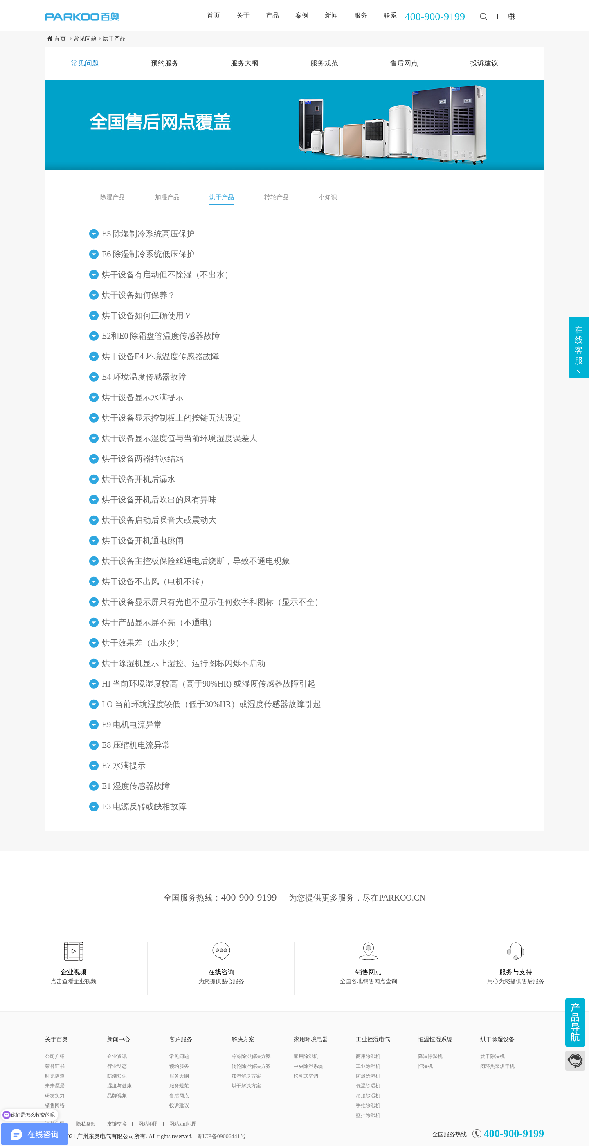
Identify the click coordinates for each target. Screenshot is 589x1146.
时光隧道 (55, 1076)
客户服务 (180, 1039)
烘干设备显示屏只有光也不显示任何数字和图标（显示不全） (212, 601)
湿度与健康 (119, 1086)
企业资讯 (117, 1056)
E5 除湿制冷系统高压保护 (148, 233)
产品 (272, 15)
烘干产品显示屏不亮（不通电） (159, 622)
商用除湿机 (368, 1056)
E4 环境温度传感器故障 (144, 376)
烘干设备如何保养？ (138, 294)
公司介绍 (55, 1056)
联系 (390, 15)
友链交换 (120, 1124)
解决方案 (243, 1039)
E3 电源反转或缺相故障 (144, 806)
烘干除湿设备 (497, 1039)
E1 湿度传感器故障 (136, 785)
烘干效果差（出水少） (143, 642)
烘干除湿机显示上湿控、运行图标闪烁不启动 (183, 663)
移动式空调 (306, 1076)
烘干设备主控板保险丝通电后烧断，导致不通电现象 (196, 560)
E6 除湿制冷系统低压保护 (148, 254)
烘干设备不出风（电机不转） (155, 581)
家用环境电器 (311, 1039)
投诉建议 (484, 63)
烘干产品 (114, 39)
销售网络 (55, 1105)
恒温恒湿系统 (435, 1039)
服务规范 (324, 63)
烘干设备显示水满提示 (143, 397)
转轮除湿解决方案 (251, 1066)
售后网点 (404, 63)
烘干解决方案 (246, 1086)
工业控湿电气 (373, 1039)
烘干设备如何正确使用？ (147, 315)
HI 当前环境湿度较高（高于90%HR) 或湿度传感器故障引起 (208, 683)
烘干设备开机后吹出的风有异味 (159, 499)
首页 (213, 15)
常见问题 (85, 39)
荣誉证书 (55, 1066)
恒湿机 (425, 1066)
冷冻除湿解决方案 (251, 1056)
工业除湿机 (368, 1066)
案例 (301, 15)
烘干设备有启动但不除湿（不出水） (167, 274)
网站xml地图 (183, 1124)
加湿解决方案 (246, 1076)
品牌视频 (117, 1096)
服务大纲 (245, 63)
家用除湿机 (306, 1056)
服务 (360, 15)
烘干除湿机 (492, 1056)
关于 (243, 15)
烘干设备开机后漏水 (138, 479)
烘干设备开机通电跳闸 (143, 540)
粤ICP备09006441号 (221, 1136)
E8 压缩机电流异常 (136, 745)
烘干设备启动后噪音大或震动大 (159, 520)
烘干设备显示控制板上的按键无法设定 (171, 417)
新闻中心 (118, 1039)
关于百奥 (56, 1039)
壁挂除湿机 (368, 1115)
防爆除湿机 (368, 1076)
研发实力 (55, 1096)
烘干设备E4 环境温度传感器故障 (160, 356)
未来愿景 (55, 1086)
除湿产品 (112, 197)
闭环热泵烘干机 (497, 1066)
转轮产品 (276, 197)
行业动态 (117, 1066)
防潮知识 (117, 1076)
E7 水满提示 (124, 765)
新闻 (331, 15)
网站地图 (151, 1124)
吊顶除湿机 (368, 1096)
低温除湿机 (368, 1086)
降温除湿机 (430, 1056)
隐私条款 (88, 1124)
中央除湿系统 (308, 1066)
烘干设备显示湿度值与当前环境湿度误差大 (179, 438)
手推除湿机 (368, 1105)
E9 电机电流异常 (132, 724)
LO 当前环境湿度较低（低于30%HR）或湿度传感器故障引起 (211, 704)
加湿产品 (167, 197)
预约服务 (165, 63)
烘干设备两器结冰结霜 (143, 458)
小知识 (328, 197)
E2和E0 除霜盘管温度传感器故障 (161, 335)
